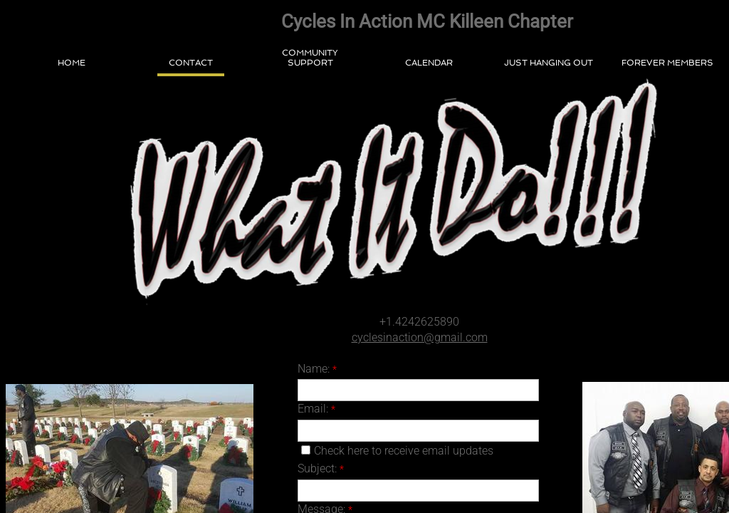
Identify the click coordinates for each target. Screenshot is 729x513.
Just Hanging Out (548, 63)
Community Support (310, 58)
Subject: (321, 468)
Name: (317, 368)
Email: (316, 408)
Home (71, 63)
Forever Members (667, 63)
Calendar (429, 63)
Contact (191, 63)
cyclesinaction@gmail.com (420, 337)
